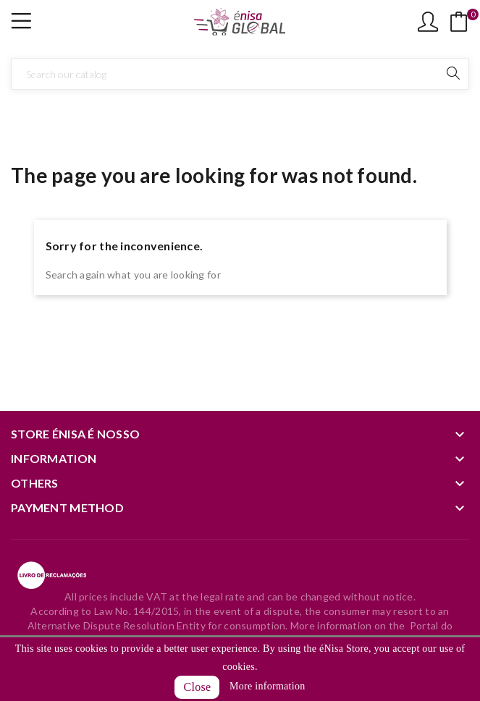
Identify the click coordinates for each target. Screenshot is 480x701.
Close (197, 687)
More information (267, 686)
